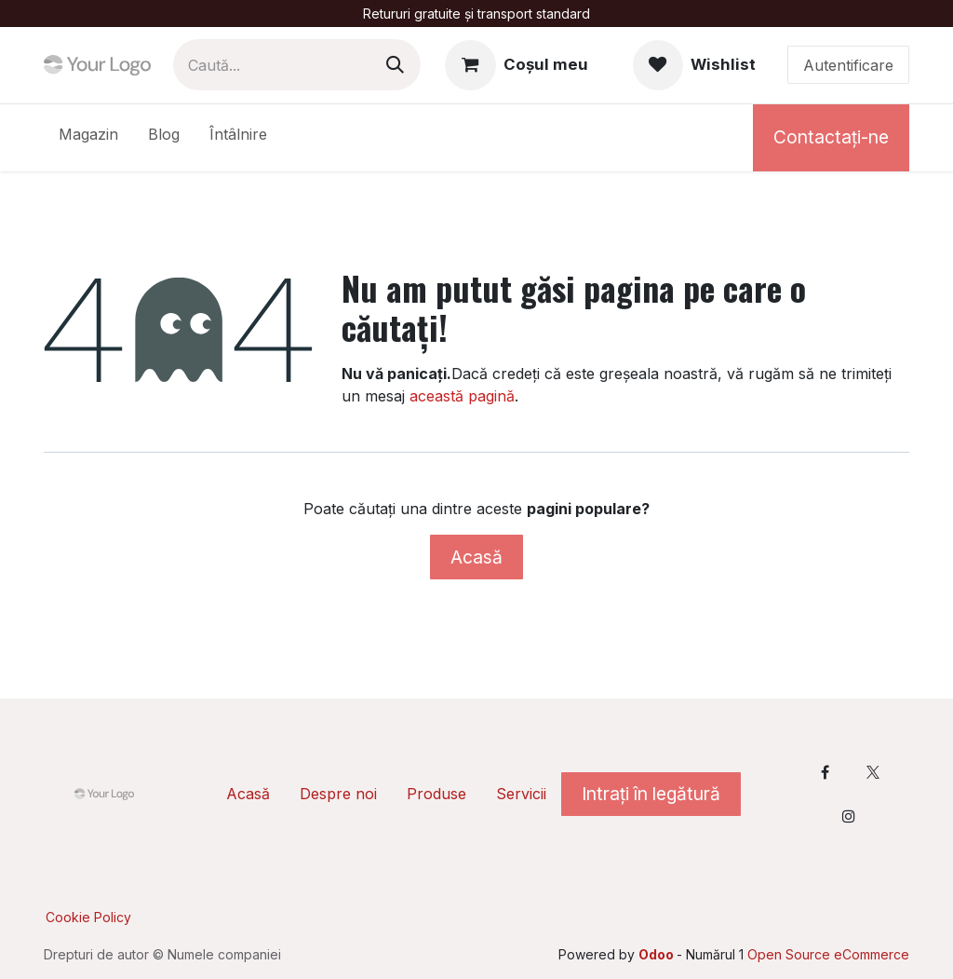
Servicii (521, 793)
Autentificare (848, 65)
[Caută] (395, 64)
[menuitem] (88, 138)
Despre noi (338, 793)
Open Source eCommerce (828, 954)
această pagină (462, 396)
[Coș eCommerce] (516, 65)
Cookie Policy (88, 917)
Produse (436, 793)
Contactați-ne (831, 137)
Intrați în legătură (651, 793)
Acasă (476, 557)
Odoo (657, 954)
